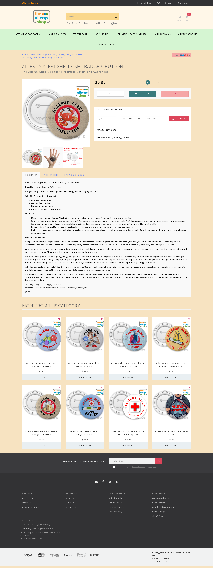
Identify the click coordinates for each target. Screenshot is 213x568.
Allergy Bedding (187, 36)
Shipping (169, 3)
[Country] (130, 120)
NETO (165, 563)
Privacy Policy (153, 468)
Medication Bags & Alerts (132, 36)
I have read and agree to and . (135, 469)
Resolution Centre (30, 509)
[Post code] (154, 120)
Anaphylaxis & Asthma (163, 509)
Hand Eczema (158, 504)
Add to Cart (142, 95)
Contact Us (183, 3)
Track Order (27, 504)
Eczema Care (80, 36)
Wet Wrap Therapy (161, 500)
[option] (56, 115)
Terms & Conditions (138, 468)
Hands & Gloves (57, 36)
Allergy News (30, 3)
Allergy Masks (163, 36)
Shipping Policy (116, 500)
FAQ (158, 3)
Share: (181, 57)
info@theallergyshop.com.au (38, 530)
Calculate (178, 120)
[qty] (106, 120)
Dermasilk (102, 36)
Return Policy (115, 504)
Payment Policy (116, 509)
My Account (28, 500)
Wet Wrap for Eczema (29, 36)
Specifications (50, 177)
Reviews (73, 177)
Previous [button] (19, 159)
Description (31, 177)
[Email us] (96, 484)
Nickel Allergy (106, 46)
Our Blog (70, 504)
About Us (70, 500)
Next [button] (85, 159)
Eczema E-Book (144, 3)
